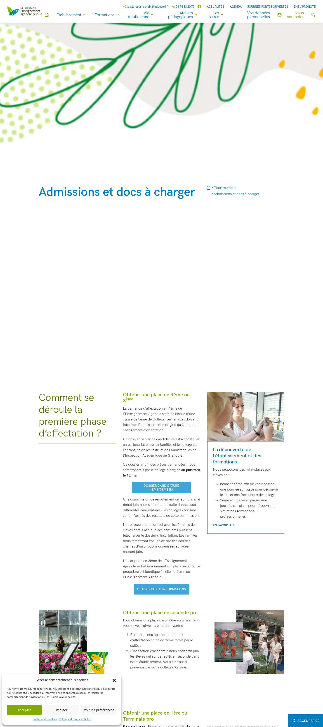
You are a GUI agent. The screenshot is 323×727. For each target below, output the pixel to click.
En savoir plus (224, 525)
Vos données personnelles (260, 15)
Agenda (236, 6)
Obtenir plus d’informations (161, 589)
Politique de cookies (45, 719)
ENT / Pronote (305, 6)
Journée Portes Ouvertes (267, 6)
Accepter (24, 710)
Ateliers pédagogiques (188, 15)
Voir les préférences (99, 710)
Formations (115, 15)
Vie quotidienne (148, 15)
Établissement (79, 15)
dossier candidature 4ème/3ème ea (161, 487)
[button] (114, 680)
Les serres (220, 15)
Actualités (215, 6)
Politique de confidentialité (75, 719)
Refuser (61, 710)
